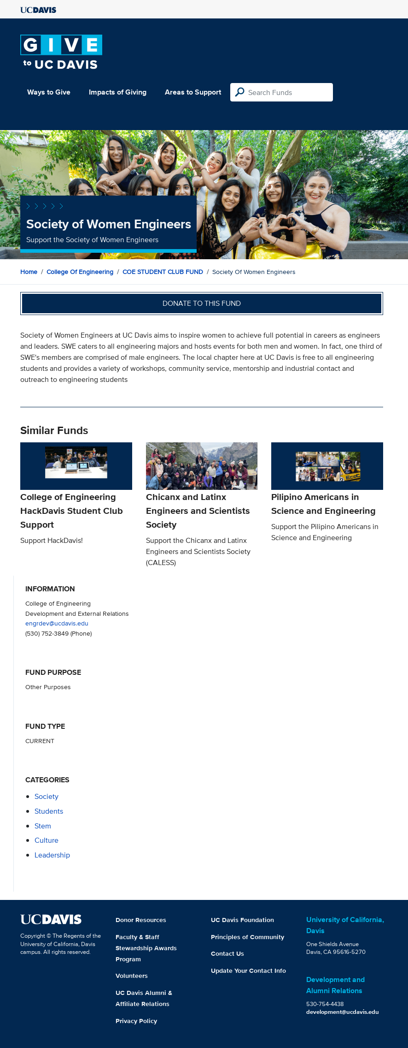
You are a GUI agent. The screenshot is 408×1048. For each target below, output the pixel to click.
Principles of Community (247, 936)
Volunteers (132, 975)
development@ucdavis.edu (342, 1011)
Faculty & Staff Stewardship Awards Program (146, 948)
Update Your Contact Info (248, 970)
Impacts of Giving (117, 92)
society (46, 796)
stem (43, 826)
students (49, 811)
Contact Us (227, 953)
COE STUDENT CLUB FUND (162, 271)
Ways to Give (48, 92)
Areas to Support (193, 92)
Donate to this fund (202, 303)
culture (46, 840)
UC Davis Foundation (242, 919)
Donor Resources (141, 919)
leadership (52, 855)
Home (28, 271)
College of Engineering (80, 271)
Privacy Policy (136, 1020)
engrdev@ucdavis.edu (56, 623)
